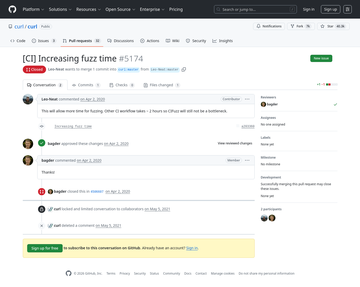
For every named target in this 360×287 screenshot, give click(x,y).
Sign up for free (45, 248)
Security (140, 273)
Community (171, 273)
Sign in (308, 9)
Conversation (45, 85)
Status (154, 273)
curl (19, 26)
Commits (86, 85)
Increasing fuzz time (73, 126)
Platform (34, 9)
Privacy (125, 273)
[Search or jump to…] (255, 9)
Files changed (162, 85)
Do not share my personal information (267, 273)
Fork (301, 26)
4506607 (97, 192)
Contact (201, 273)
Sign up (330, 9)
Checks (122, 85)
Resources (88, 9)
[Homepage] (12, 9)
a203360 (247, 126)
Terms (110, 273)
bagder (54, 143)
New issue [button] (321, 58)
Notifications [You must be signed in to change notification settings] (269, 26)
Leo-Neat (56, 69)
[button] (184, 69)
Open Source (121, 9)
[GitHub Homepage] (68, 273)
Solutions (60, 9)
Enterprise (152, 9)
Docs (188, 273)
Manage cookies (222, 273)
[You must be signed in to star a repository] (333, 26)
